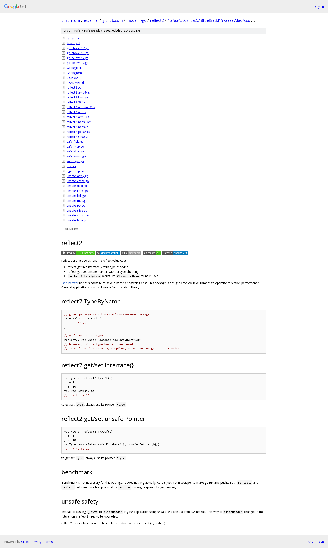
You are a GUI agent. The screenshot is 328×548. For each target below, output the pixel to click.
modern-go (136, 20)
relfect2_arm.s (76, 112)
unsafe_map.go (77, 201)
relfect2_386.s (76, 102)
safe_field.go (75, 141)
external (91, 20)
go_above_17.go (78, 48)
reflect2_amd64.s (78, 92)
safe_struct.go (76, 156)
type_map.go (75, 171)
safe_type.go (75, 161)
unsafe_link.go (76, 196)
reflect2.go (74, 87)
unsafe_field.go (77, 186)
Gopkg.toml (74, 73)
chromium (71, 20)
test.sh (71, 166)
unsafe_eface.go (78, 181)
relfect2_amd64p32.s (81, 107)
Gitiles (25, 542)
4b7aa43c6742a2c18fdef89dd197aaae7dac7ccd (208, 20)
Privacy (36, 542)
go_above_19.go (78, 53)
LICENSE (72, 78)
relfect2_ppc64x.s (78, 132)
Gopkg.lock (74, 68)
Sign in (319, 7)
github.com (112, 20)
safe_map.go (75, 146)
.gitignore (73, 38)
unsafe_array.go (77, 176)
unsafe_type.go (77, 220)
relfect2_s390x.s (77, 137)
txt (310, 541)
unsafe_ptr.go (76, 205)
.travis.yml (73, 43)
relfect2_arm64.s (78, 117)
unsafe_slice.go (77, 210)
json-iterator (70, 283)
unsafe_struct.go (78, 215)
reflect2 (157, 20)
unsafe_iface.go (77, 191)
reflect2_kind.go (77, 97)
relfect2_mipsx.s (77, 127)
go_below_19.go (77, 63)
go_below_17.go (77, 58)
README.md (75, 83)
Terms (48, 542)
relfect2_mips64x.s (79, 122)
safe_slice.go (75, 151)
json (320, 541)
